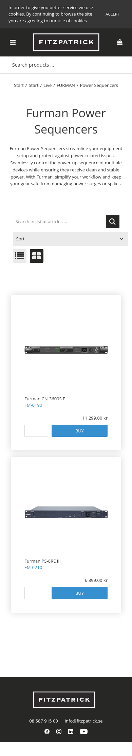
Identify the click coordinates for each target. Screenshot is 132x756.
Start (19, 85)
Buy (79, 431)
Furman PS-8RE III (42, 561)
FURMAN (66, 85)
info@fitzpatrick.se (84, 721)
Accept (112, 14)
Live (47, 85)
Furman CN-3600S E (44, 399)
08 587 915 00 (43, 721)
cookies (16, 14)
